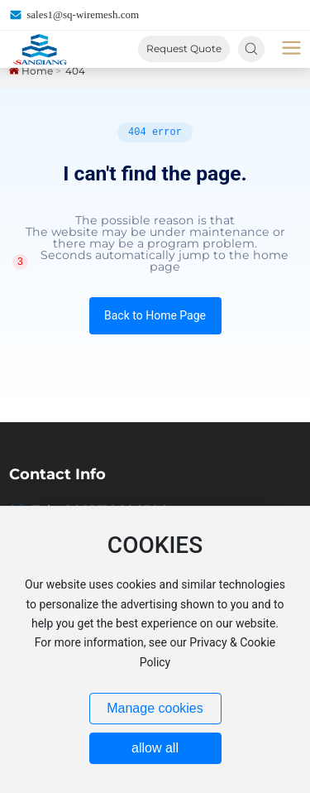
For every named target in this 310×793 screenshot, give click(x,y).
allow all (155, 748)
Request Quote (184, 48)
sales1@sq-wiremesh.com (74, 15)
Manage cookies (155, 708)
